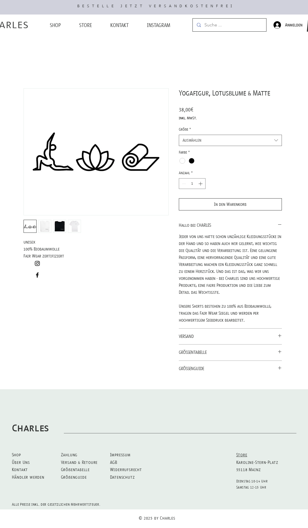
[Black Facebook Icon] (37, 275)
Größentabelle (75, 469)
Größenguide (74, 477)
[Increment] (201, 184)
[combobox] (230, 140)
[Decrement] (183, 184)
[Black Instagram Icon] (37, 263)
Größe (185, 129)
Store (241, 454)
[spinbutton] (192, 184)
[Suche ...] (229, 25)
